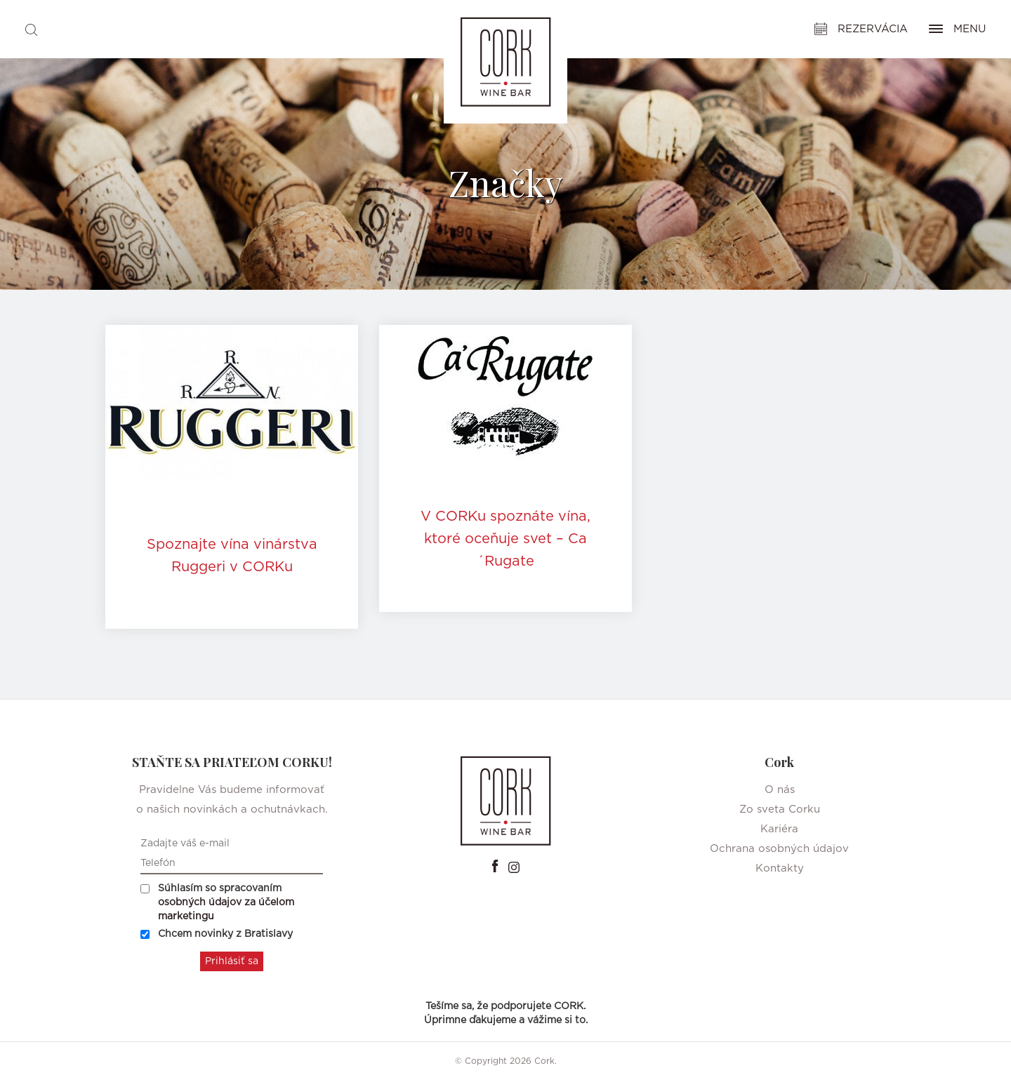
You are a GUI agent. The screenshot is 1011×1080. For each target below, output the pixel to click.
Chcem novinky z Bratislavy (216, 934)
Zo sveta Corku (779, 809)
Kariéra (779, 829)
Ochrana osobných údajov (779, 849)
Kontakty (779, 868)
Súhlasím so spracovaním (217, 902)
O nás (780, 790)
